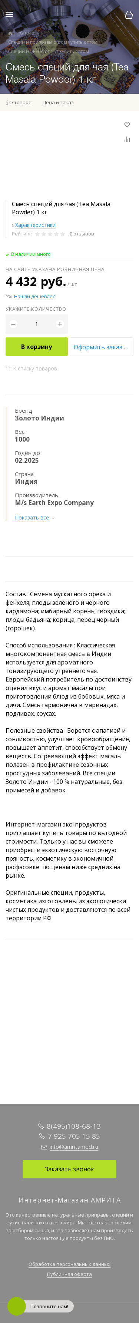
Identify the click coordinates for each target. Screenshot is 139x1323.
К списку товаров (35, 368)
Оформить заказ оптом (104, 347)
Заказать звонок (69, 1169)
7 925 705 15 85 (74, 1136)
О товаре (20, 102)
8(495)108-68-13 (74, 1126)
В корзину (36, 347)
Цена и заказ (58, 102)
